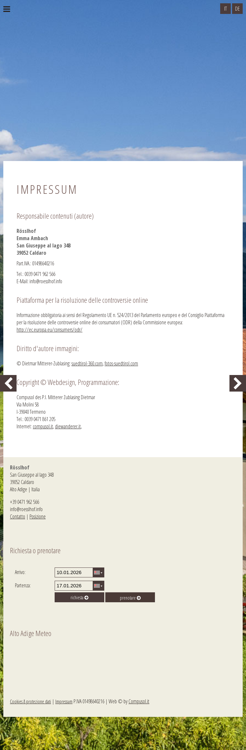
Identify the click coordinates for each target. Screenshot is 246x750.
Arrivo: (20, 572)
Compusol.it (138, 701)
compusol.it (43, 426)
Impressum (64, 701)
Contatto (17, 516)
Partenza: (23, 585)
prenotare (130, 598)
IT (225, 8)
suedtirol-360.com (87, 363)
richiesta (79, 597)
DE (237, 8)
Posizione (37, 516)
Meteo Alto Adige (39, 664)
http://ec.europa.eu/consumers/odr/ (49, 329)
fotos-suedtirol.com (121, 363)
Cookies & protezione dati (30, 701)
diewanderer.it (68, 426)
